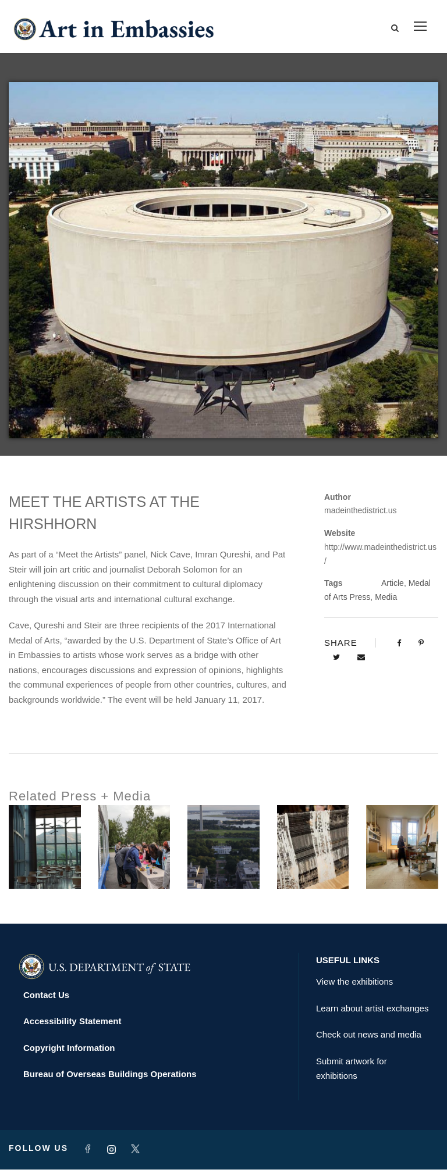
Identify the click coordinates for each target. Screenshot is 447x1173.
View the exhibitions (354, 985)
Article (392, 587)
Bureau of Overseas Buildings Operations (110, 1078)
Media (386, 600)
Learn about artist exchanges (372, 1012)
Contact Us (46, 998)
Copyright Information (69, 1051)
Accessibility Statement (72, 1025)
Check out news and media (368, 1038)
